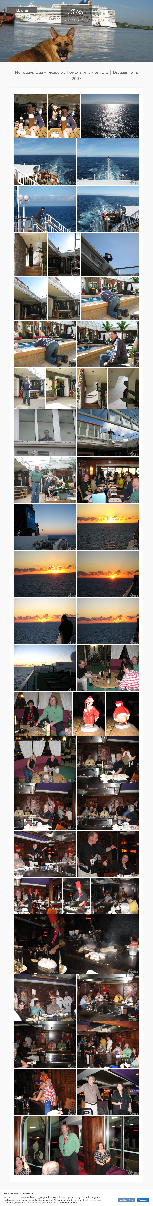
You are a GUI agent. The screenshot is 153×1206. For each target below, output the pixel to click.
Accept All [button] (143, 1200)
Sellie (76, 12)
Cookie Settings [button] (127, 1200)
